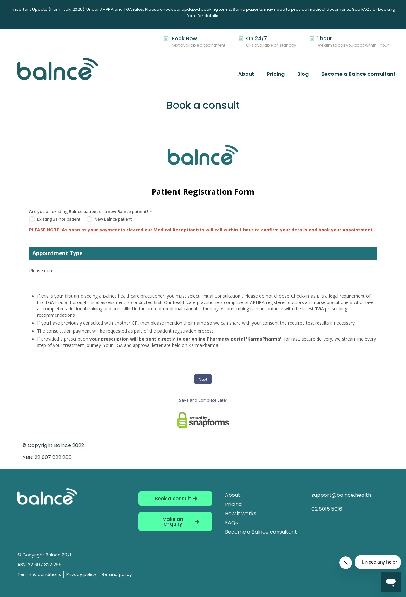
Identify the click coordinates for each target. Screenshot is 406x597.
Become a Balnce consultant (358, 74)
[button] (175, 521)
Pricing (276, 74)
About (246, 74)
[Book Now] (166, 38)
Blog (303, 74)
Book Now (184, 38)
